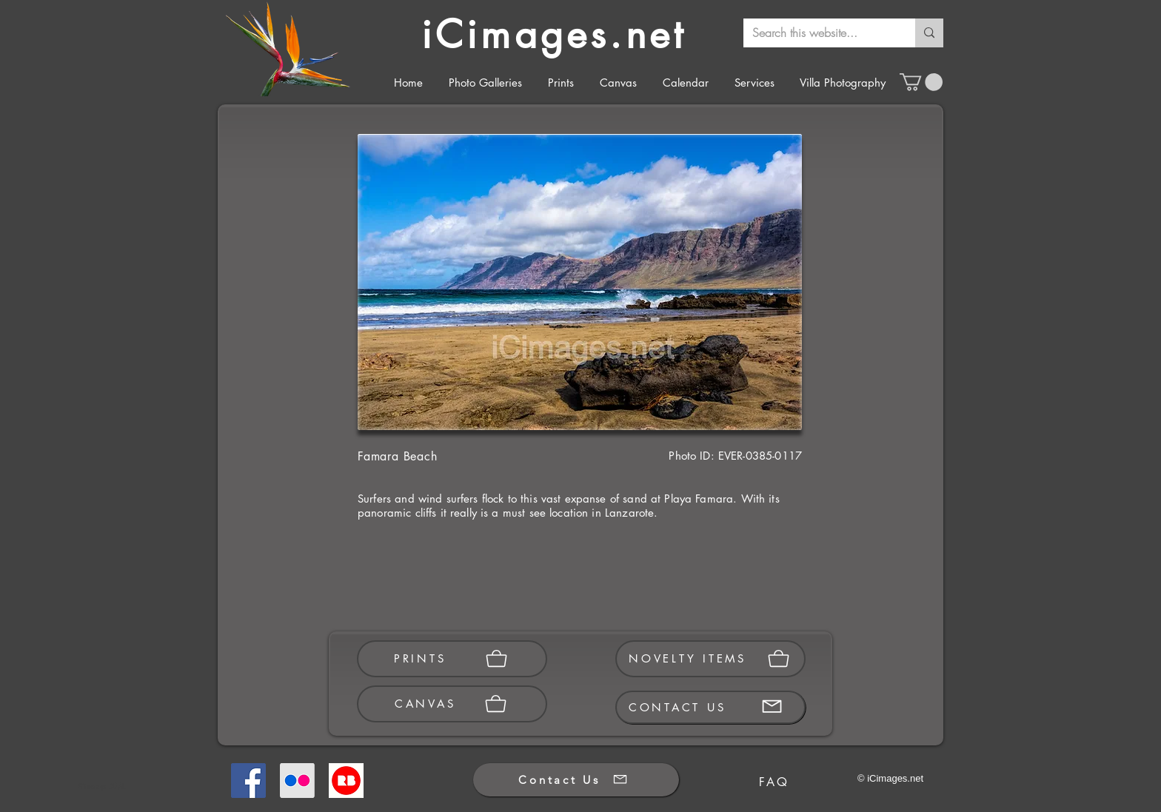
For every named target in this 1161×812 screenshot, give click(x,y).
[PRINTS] (452, 658)
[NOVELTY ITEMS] (710, 658)
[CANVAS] (452, 703)
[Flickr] (297, 780)
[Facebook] (248, 780)
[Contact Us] (576, 779)
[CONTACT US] (710, 707)
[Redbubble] (346, 780)
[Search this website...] (818, 33)
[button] (921, 82)
